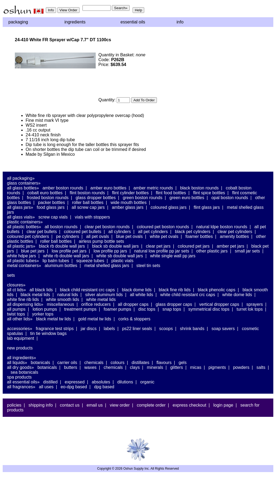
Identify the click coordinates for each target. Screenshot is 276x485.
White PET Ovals (164, 236)
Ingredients (74, 22)
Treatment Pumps (80, 309)
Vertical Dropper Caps (219, 304)
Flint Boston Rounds (87, 192)
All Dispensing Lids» (25, 304)
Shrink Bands (192, 328)
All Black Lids (41, 289)
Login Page (223, 405)
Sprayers (254, 304)
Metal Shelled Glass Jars (106, 265)
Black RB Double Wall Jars (62, 246)
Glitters (176, 367)
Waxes (90, 367)
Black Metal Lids (35, 294)
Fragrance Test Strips (55, 328)
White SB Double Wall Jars (119, 256)
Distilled (50, 382)
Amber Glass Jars (127, 207)
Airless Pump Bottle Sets (101, 241)
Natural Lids (67, 294)
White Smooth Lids (62, 299)
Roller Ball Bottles (88, 202)
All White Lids (141, 294)
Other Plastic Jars (212, 251)
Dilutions (125, 382)
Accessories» (19, 328)
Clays (135, 367)
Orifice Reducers (96, 304)
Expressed (75, 382)
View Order (120, 405)
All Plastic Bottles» (24, 226)
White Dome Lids (237, 294)
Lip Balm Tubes (56, 260)
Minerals (155, 367)
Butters (70, 367)
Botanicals (40, 362)
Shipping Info (41, 405)
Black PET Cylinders (193, 231)
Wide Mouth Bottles (128, 202)
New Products (20, 348)
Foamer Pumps (117, 309)
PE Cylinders (67, 236)
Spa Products (19, 377)
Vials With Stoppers (92, 217)
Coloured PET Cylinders (28, 236)
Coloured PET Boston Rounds (163, 226)
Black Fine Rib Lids (175, 289)
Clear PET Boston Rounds (107, 226)
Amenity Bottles (234, 236)
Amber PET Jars (230, 246)
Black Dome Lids (136, 289)
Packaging (18, 22)
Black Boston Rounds (199, 188)
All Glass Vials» (21, 217)
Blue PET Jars (32, 251)
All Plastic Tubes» (23, 260)
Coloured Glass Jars (169, 207)
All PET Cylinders (153, 231)
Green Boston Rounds (143, 197)
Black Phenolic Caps (217, 289)
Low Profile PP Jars (110, 251)
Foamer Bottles (199, 236)
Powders (241, 367)
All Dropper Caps (133, 304)
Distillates (140, 362)
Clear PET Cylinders (235, 231)
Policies (14, 405)
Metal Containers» (24, 265)
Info (180, 22)
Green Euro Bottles (187, 197)
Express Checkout (189, 405)
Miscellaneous (60, 304)
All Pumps (16, 309)
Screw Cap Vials (53, 217)
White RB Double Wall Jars (66, 256)
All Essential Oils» (23, 382)
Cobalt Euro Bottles (45, 192)
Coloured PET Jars (193, 246)
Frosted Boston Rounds (48, 197)
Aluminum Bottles (61, 265)
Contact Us (70, 405)
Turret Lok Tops (250, 309)
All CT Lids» (16, 289)
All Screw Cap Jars (88, 207)
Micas (195, 367)
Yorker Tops (42, 314)
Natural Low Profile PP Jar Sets (161, 251)
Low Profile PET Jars (69, 251)
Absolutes (101, 382)
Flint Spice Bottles (209, 192)
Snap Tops (172, 309)
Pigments (217, 367)
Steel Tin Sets (148, 265)
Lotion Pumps (45, 309)
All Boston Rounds (61, 226)
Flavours (163, 362)
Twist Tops (16, 314)
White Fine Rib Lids (23, 299)
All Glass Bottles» (23, 188)
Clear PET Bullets (42, 231)
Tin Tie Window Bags (48, 333)
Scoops (166, 328)
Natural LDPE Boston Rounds (221, 226)
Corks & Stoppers (134, 319)
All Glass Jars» (20, 207)
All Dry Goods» (20, 367)
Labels (109, 328)
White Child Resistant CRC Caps (187, 294)
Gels (183, 362)
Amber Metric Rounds (153, 188)
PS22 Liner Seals (137, 328)
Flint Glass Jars (207, 207)
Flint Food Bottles (171, 192)
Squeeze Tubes (90, 260)
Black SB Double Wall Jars (115, 246)
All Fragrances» (21, 386)
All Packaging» (20, 178)
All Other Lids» (19, 319)
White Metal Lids (101, 299)
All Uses (46, 386)
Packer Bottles (51, 202)
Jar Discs (89, 328)
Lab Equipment (20, 338)
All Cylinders (119, 231)
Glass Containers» (24, 183)
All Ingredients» (21, 357)
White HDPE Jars (21, 256)
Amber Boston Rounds (63, 188)
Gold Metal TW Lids (94, 319)
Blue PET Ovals (129, 236)
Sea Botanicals (24, 372)
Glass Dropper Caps (174, 304)
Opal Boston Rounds (229, 197)
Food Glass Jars (50, 207)
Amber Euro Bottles (108, 188)
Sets (11, 275)
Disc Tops (146, 309)
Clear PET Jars (158, 246)
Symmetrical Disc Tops (208, 309)
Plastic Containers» (25, 222)
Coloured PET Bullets (82, 231)
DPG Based (104, 386)
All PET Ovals (97, 236)
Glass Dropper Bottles (96, 197)
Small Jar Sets (247, 251)
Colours (118, 362)
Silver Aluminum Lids (104, 294)
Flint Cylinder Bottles (130, 192)
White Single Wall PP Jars (172, 256)
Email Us (95, 405)
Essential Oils (132, 22)
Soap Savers (223, 328)
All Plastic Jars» (21, 246)
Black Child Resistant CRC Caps (87, 289)
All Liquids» (17, 362)
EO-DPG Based (74, 386)
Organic (147, 382)
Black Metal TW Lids (53, 319)
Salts (261, 367)
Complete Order (151, 405)
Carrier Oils (67, 362)
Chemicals (94, 362)
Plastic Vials (122, 260)
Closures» (16, 285)
